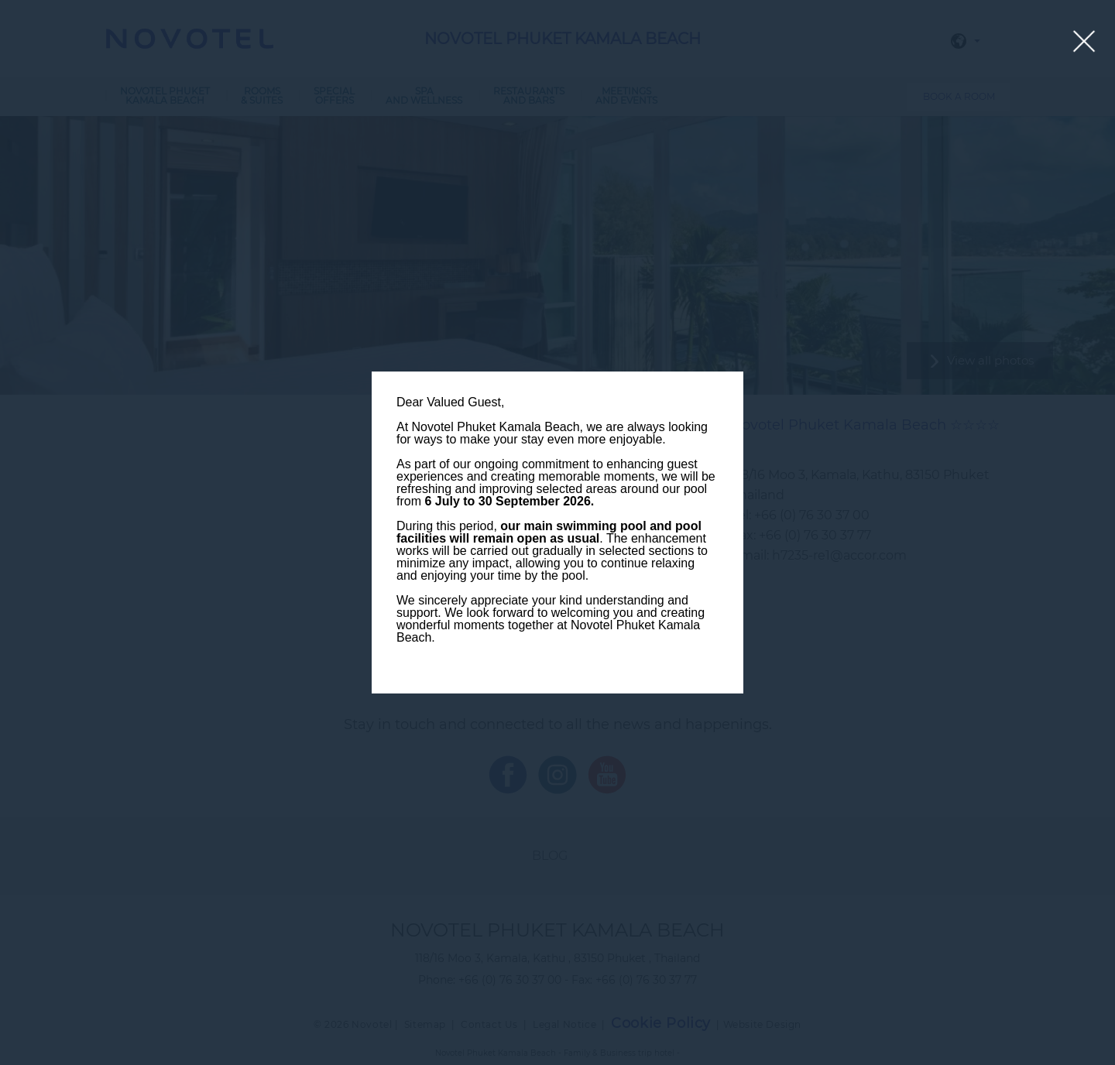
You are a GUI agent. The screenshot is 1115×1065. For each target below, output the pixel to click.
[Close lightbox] (1084, 42)
